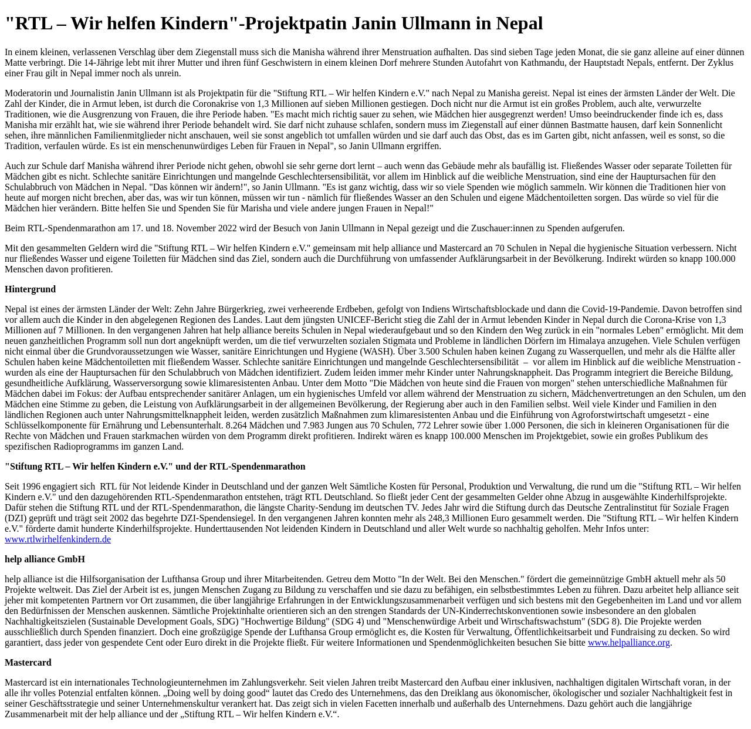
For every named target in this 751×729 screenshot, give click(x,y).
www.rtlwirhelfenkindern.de (58, 539)
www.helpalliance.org (629, 642)
